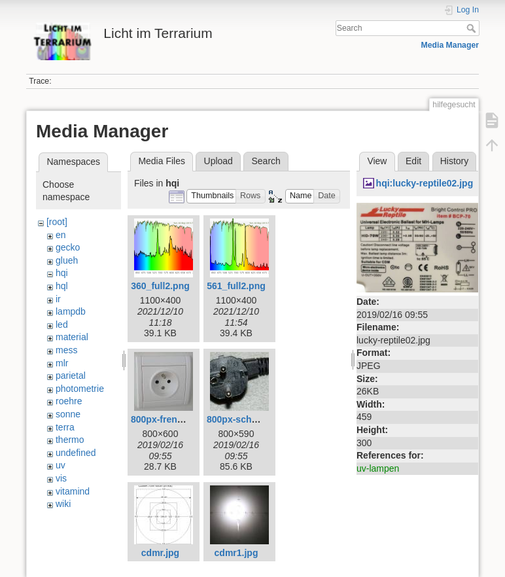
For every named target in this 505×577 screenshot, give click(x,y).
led (62, 324)
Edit (413, 161)
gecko (68, 247)
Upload (218, 161)
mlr (62, 363)
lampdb (71, 311)
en (61, 235)
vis (61, 478)
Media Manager (450, 45)
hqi (62, 273)
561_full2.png (236, 286)
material (72, 337)
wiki (63, 503)
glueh (67, 260)
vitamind (73, 491)
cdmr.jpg (160, 553)
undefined (76, 452)
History (454, 161)
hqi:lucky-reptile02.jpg (425, 183)
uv (60, 465)
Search (472, 28)
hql (62, 286)
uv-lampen (378, 468)
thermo (70, 439)
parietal (71, 375)
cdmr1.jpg (236, 553)
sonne (68, 414)
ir (58, 299)
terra (65, 427)
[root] (56, 222)
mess (66, 350)
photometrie (80, 388)
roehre (69, 401)
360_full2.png (160, 286)
